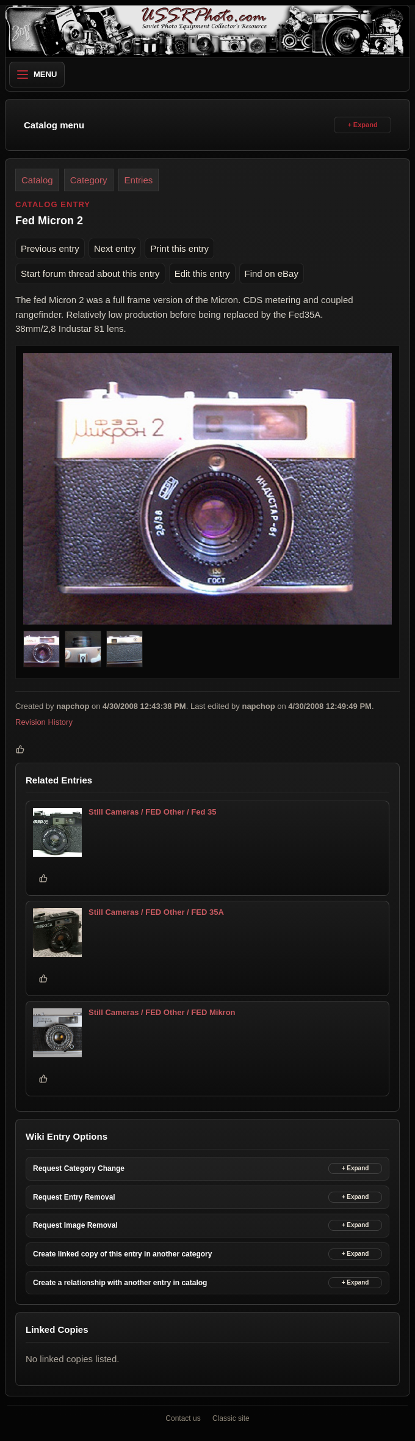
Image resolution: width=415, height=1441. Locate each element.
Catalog (37, 180)
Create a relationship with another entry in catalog (120, 1282)
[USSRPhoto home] (207, 31)
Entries (139, 180)
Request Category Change (79, 1168)
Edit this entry (202, 273)
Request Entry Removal (74, 1197)
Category (88, 180)
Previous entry (50, 248)
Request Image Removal (75, 1225)
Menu (37, 74)
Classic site (231, 1418)
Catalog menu (54, 125)
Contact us (182, 1418)
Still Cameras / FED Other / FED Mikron (162, 1012)
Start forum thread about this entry (90, 273)
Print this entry (179, 248)
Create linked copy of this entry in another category (122, 1254)
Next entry (114, 248)
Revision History (44, 722)
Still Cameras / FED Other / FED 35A (156, 912)
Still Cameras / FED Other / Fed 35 (152, 811)
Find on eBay (271, 273)
